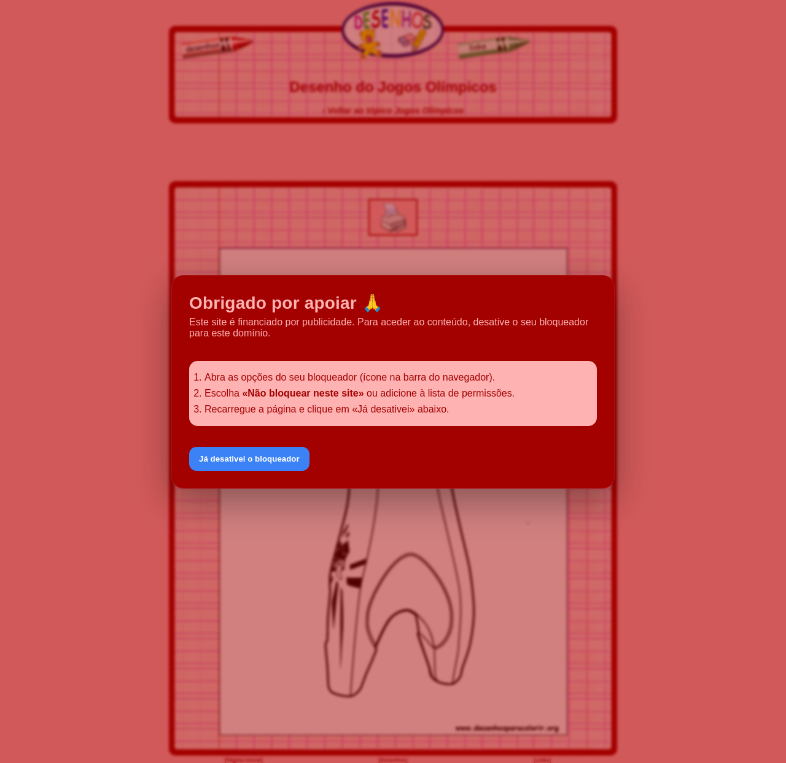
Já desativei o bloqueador (249, 458)
